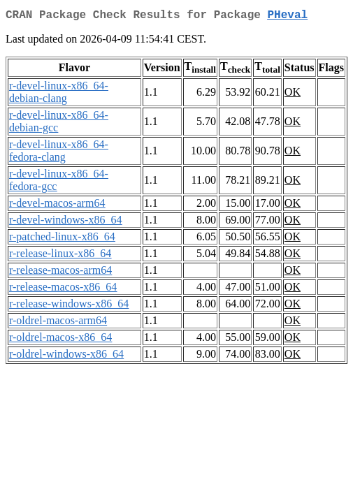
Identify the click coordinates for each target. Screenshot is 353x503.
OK (292, 95)
